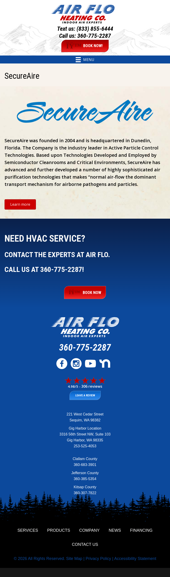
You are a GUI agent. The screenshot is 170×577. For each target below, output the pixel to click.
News (115, 530)
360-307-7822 (85, 493)
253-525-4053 (85, 446)
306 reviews (91, 386)
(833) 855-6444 (95, 28)
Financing (141, 530)
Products (58, 530)
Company (89, 530)
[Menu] (84, 59)
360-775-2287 (94, 35)
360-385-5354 (85, 479)
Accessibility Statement (135, 558)
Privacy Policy (98, 558)
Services (28, 530)
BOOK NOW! (84, 46)
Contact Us (85, 544)
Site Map (74, 558)
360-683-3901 (85, 465)
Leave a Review (85, 395)
